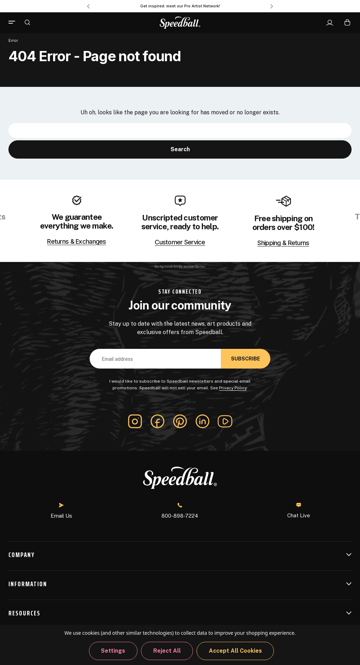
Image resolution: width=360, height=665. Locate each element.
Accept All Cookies (235, 650)
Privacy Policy (232, 387)
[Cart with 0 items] (347, 22)
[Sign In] (329, 23)
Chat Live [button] (298, 510)
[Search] (27, 22)
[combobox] (180, 130)
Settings (113, 650)
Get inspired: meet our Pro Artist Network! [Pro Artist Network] (180, 6)
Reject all (167, 650)
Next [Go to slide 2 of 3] (271, 6)
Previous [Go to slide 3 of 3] (88, 6)
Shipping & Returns (283, 243)
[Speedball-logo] (180, 23)
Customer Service (180, 242)
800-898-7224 (179, 511)
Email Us (61, 511)
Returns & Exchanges (76, 241)
